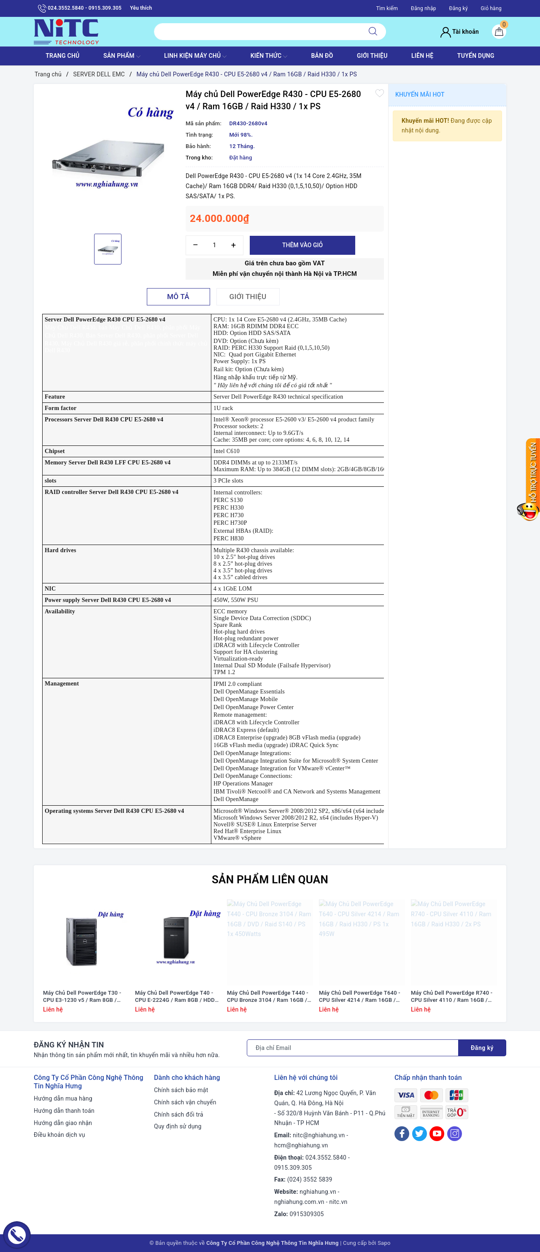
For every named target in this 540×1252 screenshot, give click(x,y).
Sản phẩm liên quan (270, 879)
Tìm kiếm (387, 8)
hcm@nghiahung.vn (301, 1145)
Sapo (384, 1243)
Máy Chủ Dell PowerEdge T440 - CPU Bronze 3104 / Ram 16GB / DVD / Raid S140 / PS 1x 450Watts (267, 997)
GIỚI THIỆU (372, 55)
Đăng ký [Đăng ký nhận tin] (482, 1047)
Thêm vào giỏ (302, 245)
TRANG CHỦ (62, 55)
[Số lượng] (214, 245)
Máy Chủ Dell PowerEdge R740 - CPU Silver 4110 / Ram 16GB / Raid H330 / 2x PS (452, 997)
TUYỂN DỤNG (475, 55)
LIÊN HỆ (422, 55)
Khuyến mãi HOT (420, 94)
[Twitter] (419, 1133)
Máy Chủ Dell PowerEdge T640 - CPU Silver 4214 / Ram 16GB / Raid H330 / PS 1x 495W (359, 997)
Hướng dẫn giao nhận (63, 1123)
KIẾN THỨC (269, 56)
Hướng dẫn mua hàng (63, 1098)
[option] (107, 157)
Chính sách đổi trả (178, 1114)
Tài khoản (459, 31)
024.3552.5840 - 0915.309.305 (80, 8)
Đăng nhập (423, 8)
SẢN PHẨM (121, 56)
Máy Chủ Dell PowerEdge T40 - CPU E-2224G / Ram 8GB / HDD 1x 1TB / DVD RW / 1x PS (175, 997)
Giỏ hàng (491, 8)
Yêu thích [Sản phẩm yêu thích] (141, 8)
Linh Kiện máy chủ (195, 56)
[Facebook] (401, 1133)
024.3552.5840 (325, 1157)
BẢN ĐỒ (322, 55)
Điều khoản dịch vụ (59, 1134)
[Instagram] (454, 1133)
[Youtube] (436, 1133)
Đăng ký (458, 8)
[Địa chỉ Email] (353, 1047)
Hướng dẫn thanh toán (64, 1110)
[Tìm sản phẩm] (257, 31)
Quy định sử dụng (178, 1126)
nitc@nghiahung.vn (319, 1135)
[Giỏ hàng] (499, 31)
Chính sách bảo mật (181, 1090)
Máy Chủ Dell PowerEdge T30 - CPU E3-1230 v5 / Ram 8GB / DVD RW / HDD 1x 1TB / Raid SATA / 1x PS (82, 997)
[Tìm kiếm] (373, 31)
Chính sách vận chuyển (185, 1102)
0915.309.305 (293, 1167)
